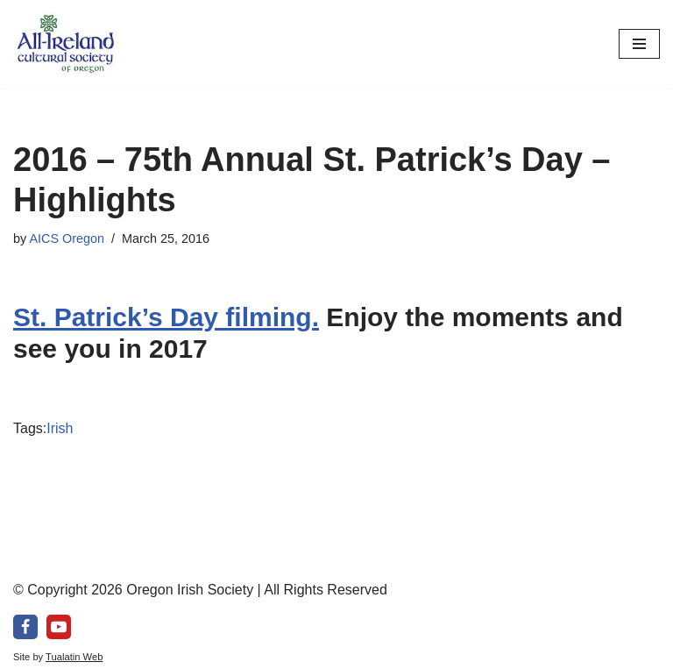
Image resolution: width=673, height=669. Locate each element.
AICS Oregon (66, 238)
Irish (59, 428)
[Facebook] (25, 627)
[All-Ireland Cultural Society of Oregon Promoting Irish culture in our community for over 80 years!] (65, 43)
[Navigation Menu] (639, 44)
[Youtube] (58, 627)
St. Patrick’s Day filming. (166, 316)
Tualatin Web (74, 656)
